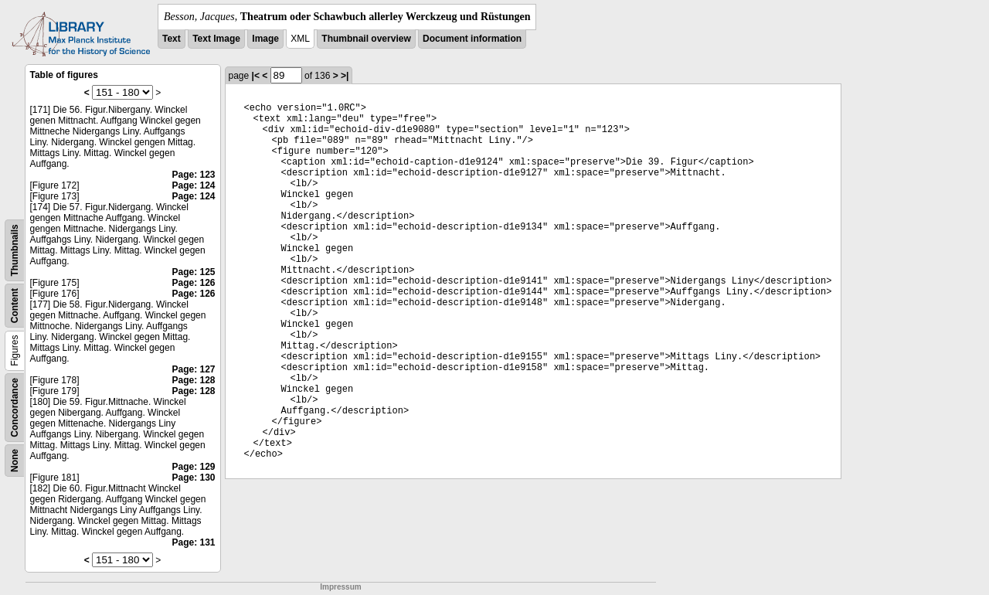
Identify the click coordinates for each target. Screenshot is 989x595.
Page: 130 (193, 477)
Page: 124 (193, 185)
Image (265, 38)
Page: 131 (193, 542)
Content (14, 305)
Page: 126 (193, 282)
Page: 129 (193, 466)
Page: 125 (193, 272)
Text (171, 38)
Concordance (14, 407)
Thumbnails (14, 250)
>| (344, 75)
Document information (472, 38)
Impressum (340, 587)
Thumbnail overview (365, 38)
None (14, 460)
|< (256, 75)
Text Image (216, 38)
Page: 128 (193, 380)
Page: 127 (193, 369)
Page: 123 (193, 174)
